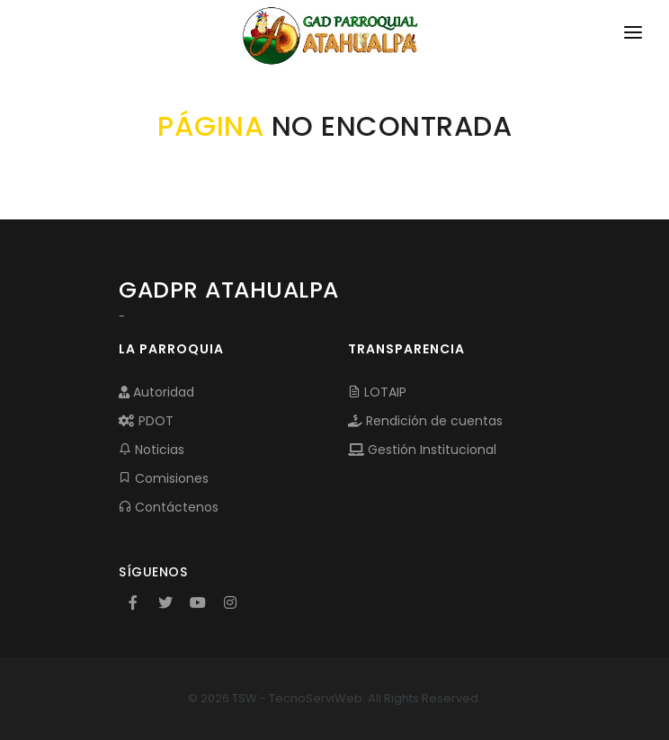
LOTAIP (377, 392)
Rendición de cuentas (425, 421)
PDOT (146, 421)
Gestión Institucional (422, 450)
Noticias (151, 450)
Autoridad (156, 392)
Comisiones (164, 478)
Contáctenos (169, 507)
